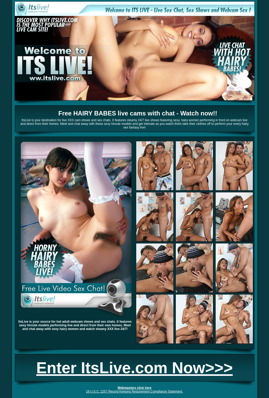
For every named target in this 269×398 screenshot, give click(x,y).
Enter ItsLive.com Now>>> (134, 368)
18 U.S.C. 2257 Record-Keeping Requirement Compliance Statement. (134, 391)
